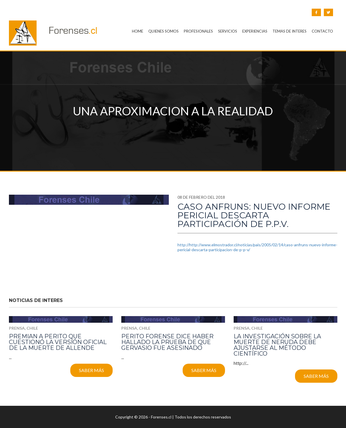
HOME (137, 31)
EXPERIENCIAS (254, 31)
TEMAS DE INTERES (290, 31)
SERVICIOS (227, 31)
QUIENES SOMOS (163, 31)
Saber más (91, 370)
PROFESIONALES (198, 31)
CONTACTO (322, 31)
